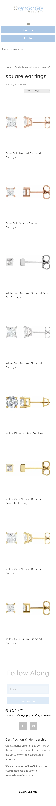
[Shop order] (37, 91)
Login (28, 38)
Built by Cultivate (28, 791)
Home (9, 67)
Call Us (28, 30)
